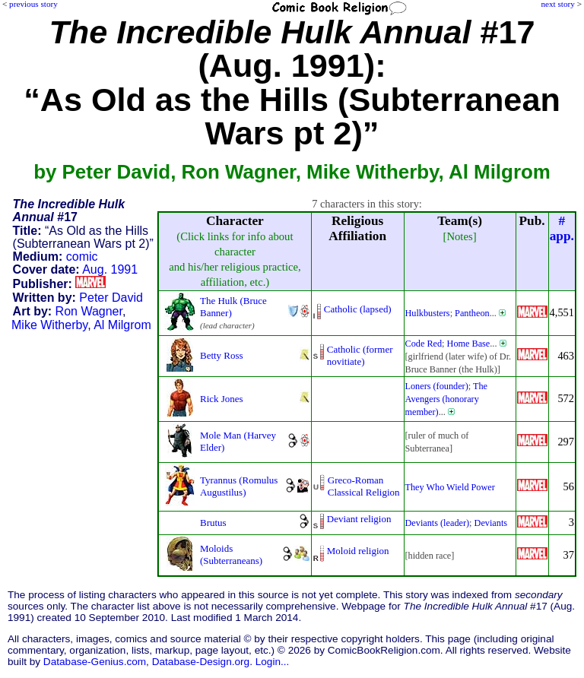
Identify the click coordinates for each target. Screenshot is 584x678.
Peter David (111, 297)
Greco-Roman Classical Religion (364, 486)
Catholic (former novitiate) (360, 355)
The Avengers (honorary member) (446, 399)
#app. (562, 228)
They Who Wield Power (450, 487)
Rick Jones (221, 398)
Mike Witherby (49, 324)
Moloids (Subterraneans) (231, 554)
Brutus (213, 522)
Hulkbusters (427, 313)
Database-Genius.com (94, 661)
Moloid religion (358, 550)
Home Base (468, 343)
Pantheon (472, 313)
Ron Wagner (89, 311)
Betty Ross (221, 355)
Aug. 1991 (110, 269)
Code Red (424, 343)
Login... (273, 661)
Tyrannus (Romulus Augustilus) (239, 486)
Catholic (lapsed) (358, 309)
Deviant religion (359, 518)
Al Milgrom (122, 324)
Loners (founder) (436, 386)
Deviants (491, 523)
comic (82, 256)
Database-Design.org (200, 661)
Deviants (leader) (437, 523)
